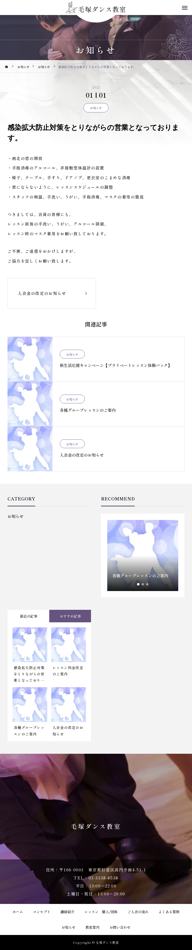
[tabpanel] (142, 555)
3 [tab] (147, 584)
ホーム (17, 911)
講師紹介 (67, 911)
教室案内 (93, 927)
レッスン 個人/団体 (101, 911)
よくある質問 (169, 911)
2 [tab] (143, 584)
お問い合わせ (120, 927)
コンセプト (41, 911)
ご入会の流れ (138, 911)
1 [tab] (138, 584)
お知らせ (96, 108)
